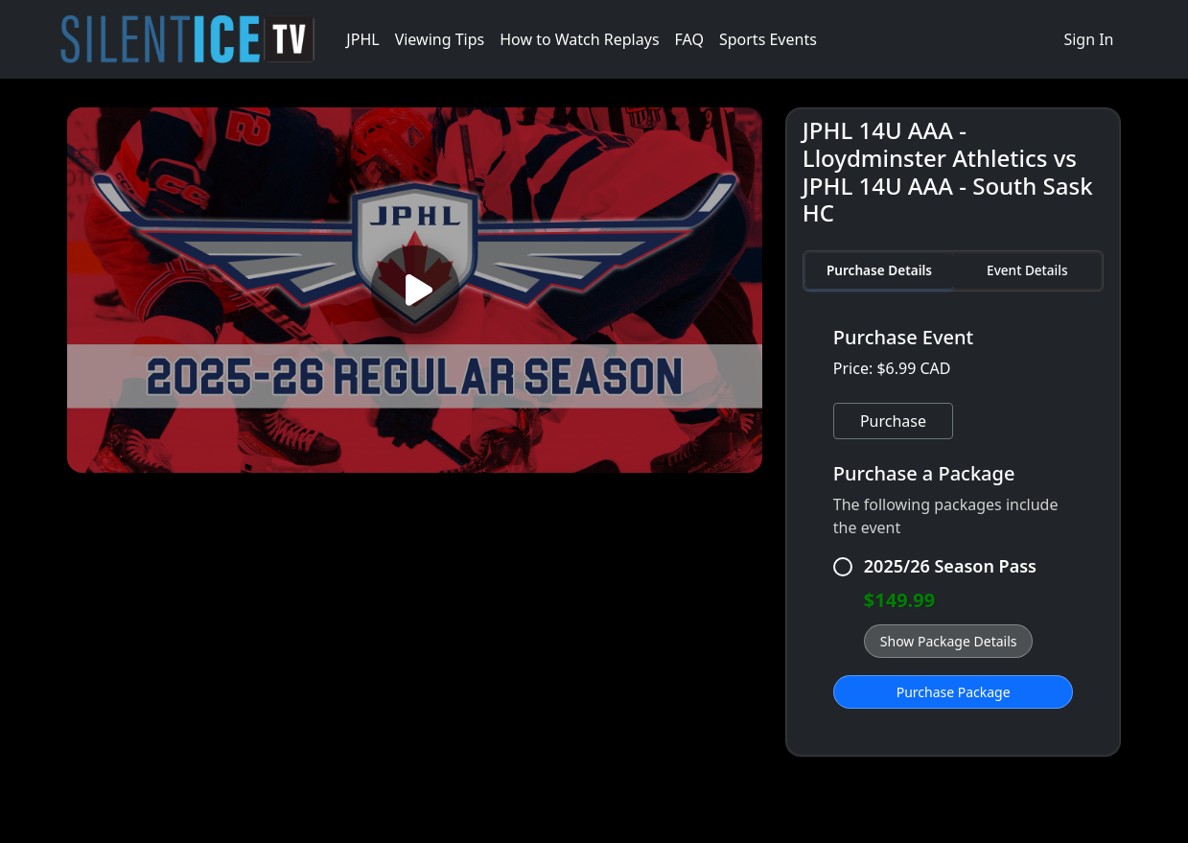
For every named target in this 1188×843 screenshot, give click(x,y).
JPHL (362, 39)
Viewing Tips (440, 39)
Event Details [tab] (1027, 270)
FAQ (689, 39)
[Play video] (413, 290)
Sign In (1088, 39)
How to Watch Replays (579, 39)
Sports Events (768, 39)
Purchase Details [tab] (879, 270)
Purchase (893, 421)
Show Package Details (948, 641)
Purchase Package (954, 692)
